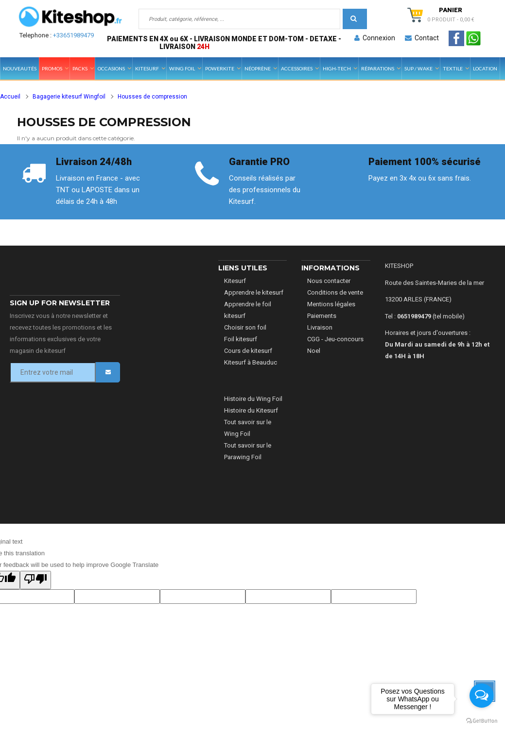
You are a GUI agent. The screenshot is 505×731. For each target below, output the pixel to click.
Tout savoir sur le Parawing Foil (247, 451)
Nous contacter (328, 280)
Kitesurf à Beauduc (250, 362)
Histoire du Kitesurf (251, 410)
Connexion (374, 38)
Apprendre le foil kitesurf (247, 309)
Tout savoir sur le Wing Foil (247, 427)
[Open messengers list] (482, 695)
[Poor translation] (35, 580)
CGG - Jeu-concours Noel (335, 344)
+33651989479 (73, 35)
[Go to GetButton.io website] (481, 721)
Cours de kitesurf (248, 350)
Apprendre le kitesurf (253, 292)
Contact (422, 38)
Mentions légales (331, 304)
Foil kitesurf (240, 339)
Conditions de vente (335, 292)
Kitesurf (235, 280)
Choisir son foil (245, 327)
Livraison (319, 327)
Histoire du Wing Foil (253, 398)
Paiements (321, 315)
